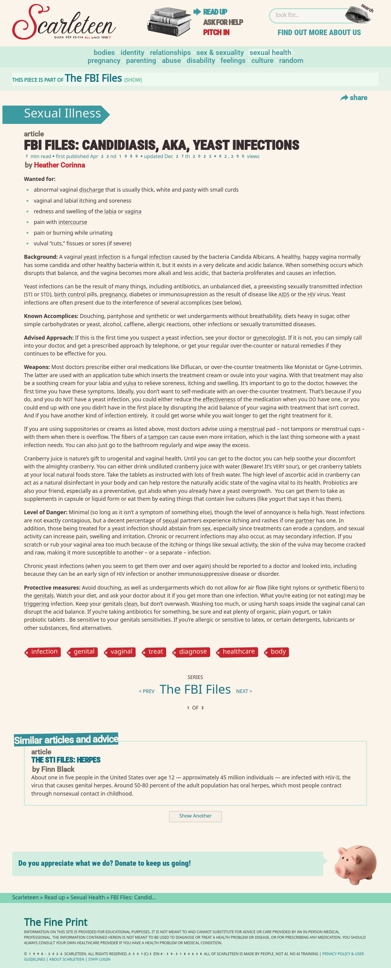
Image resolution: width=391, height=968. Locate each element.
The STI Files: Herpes (65, 760)
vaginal (122, 652)
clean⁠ (130, 603)
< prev (146, 692)
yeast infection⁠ (102, 256)
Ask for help (223, 22)
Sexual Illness (62, 115)
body (278, 652)
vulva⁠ (129, 383)
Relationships (170, 52)
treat (155, 652)
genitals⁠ (43, 595)
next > (244, 692)
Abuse (171, 60)
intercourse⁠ (72, 222)
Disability (201, 60)
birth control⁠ (70, 294)
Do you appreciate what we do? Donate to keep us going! (104, 863)
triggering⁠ (36, 603)
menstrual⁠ (252, 428)
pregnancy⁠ (113, 294)
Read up (215, 12)
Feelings (233, 60)
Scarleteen (25, 898)
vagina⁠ (133, 211)
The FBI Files (195, 691)
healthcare (239, 652)
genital (84, 652)
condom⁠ (324, 528)
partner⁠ (304, 520)
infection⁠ (160, 256)
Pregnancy (104, 60)
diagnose (193, 652)
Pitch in (216, 32)
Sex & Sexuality (220, 52)
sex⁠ (206, 528)
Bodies (104, 52)
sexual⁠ (171, 520)
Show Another (195, 816)
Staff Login (99, 960)
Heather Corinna (59, 165)
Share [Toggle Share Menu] (353, 97)
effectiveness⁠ (219, 399)
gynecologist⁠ (269, 337)
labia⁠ (110, 211)
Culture (262, 60)
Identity (132, 52)
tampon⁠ (158, 436)
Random (291, 60)
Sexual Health (270, 52)
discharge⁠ (91, 189)
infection (44, 652)
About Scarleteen (66, 960)
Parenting (141, 60)
